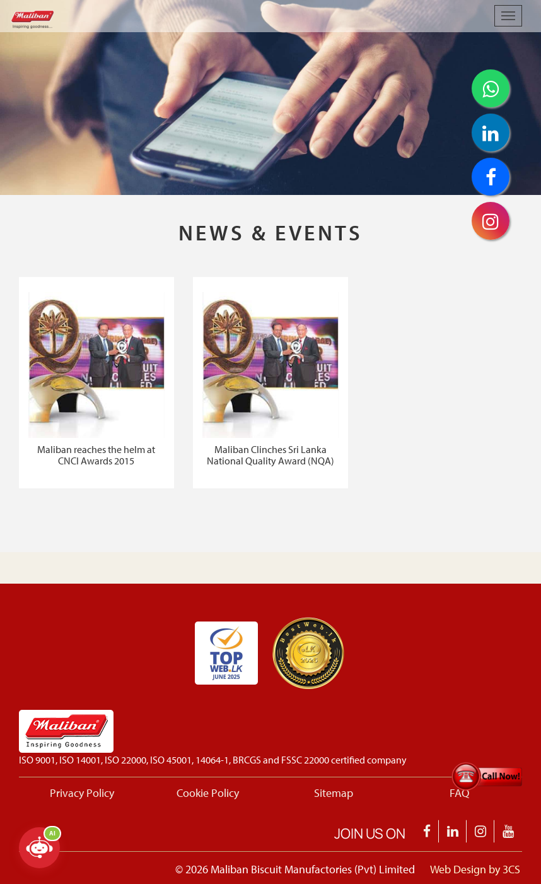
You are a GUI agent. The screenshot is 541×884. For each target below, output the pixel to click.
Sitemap (333, 793)
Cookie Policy (208, 793)
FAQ (459, 793)
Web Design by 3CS (475, 869)
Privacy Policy (82, 793)
